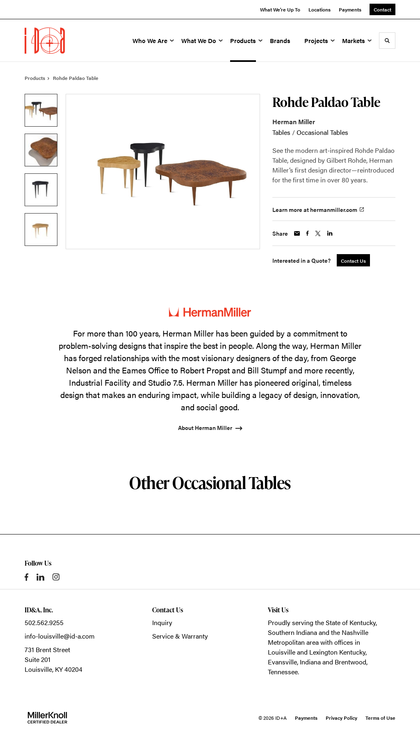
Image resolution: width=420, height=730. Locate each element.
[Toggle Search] (387, 40)
